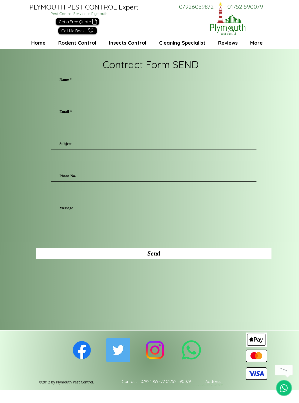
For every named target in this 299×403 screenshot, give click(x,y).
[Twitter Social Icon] (118, 350)
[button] (77, 30)
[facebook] (82, 350)
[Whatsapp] (191, 350)
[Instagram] (155, 350)
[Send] (153, 253)
